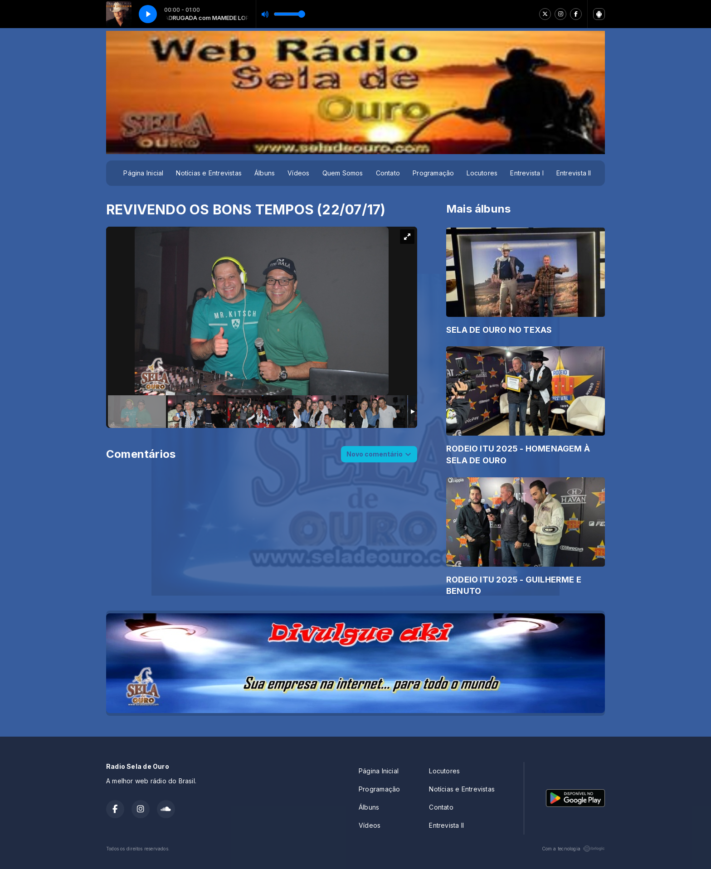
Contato (388, 173)
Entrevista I (527, 173)
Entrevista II (573, 173)
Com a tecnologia (573, 848)
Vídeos (298, 173)
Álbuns (264, 173)
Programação (433, 173)
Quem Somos (342, 173)
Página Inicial (143, 173)
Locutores (482, 173)
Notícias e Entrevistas (209, 173)
